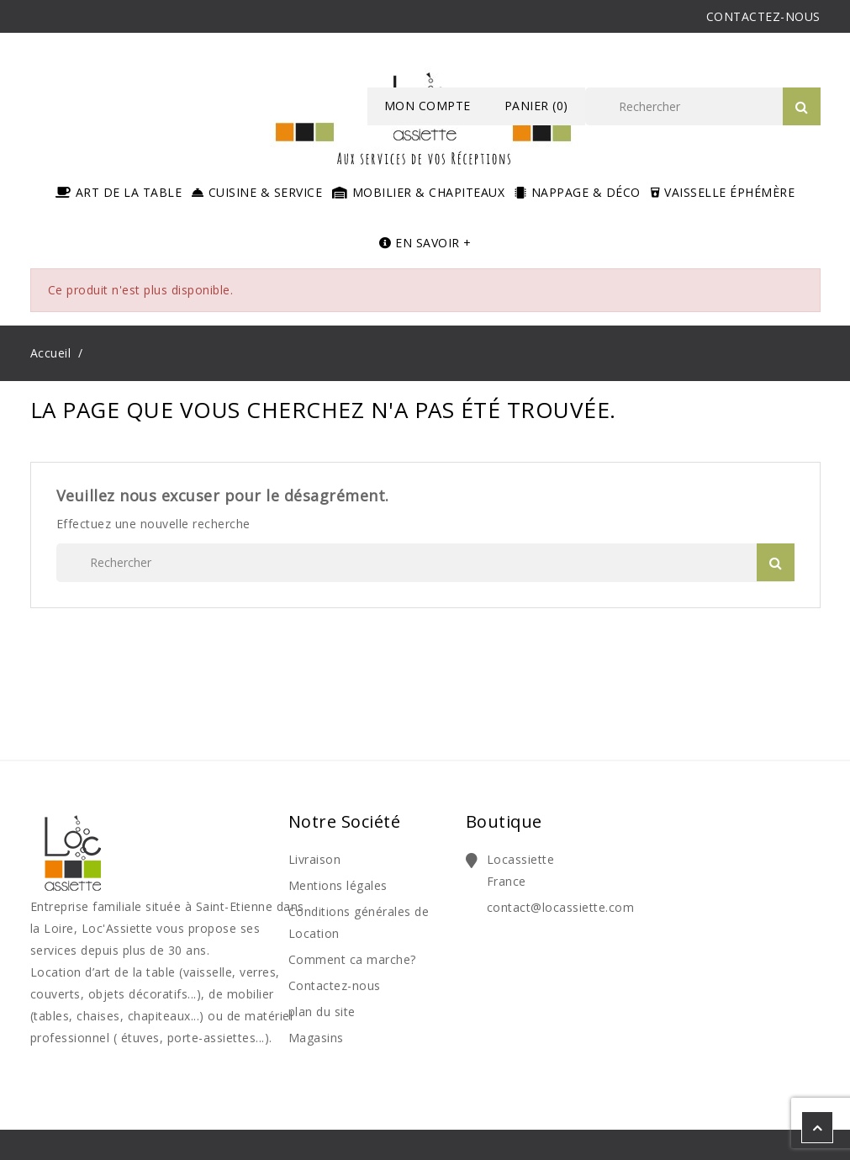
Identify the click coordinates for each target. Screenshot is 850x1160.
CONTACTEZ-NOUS (763, 16)
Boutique (504, 821)
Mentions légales (338, 885)
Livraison (314, 859)
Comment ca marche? (352, 959)
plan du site (322, 1012)
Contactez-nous (334, 985)
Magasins (316, 1038)
